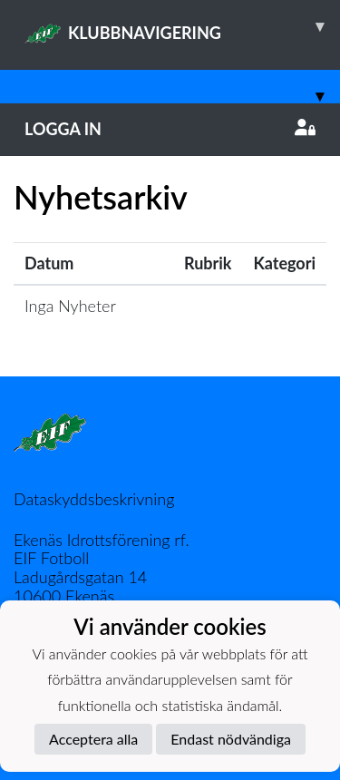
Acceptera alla (93, 738)
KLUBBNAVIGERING (182, 26)
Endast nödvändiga (230, 738)
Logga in (170, 129)
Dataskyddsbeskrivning (94, 499)
